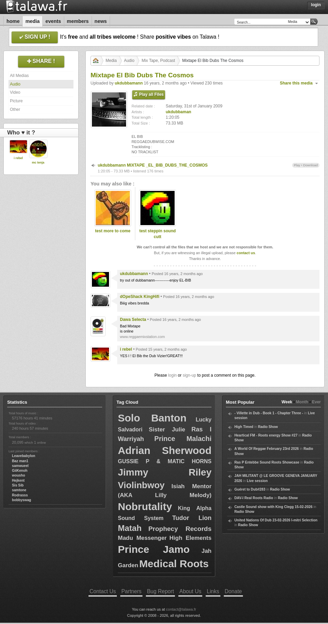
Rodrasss (20, 495)
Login (316, 4)
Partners (131, 591)
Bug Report (160, 591)
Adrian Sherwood (164, 450)
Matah (129, 528)
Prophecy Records (179, 528)
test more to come (112, 231)
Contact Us (103, 591)
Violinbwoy (141, 485)
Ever (316, 402)
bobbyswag (21, 500)
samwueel (20, 466)
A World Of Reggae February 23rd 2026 (266, 449)
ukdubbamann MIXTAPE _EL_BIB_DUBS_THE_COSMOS (153, 165)
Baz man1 (20, 461)
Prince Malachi (182, 438)
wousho (18, 475)
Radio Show (268, 427)
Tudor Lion (191, 518)
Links (213, 591)
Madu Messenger (142, 538)
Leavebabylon (23, 456)
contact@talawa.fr (181, 609)
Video (15, 92)
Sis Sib (18, 485)
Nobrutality (145, 506)
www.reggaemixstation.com (142, 337)
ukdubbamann (129, 83)
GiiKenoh (19, 470)
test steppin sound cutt (157, 234)
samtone (19, 490)
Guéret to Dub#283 (249, 489)
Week (287, 402)
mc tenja (38, 162)
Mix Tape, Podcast (158, 60)
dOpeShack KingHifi (139, 296)
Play (297, 165)
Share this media (296, 83)
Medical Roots (173, 563)
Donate (233, 591)
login (172, 375)
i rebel (18, 158)
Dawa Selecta (133, 319)
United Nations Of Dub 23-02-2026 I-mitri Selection (275, 520)
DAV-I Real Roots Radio (253, 498)
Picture (16, 101)
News (101, 21)
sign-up (189, 375)
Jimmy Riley (164, 472)
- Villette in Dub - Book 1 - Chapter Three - (268, 413)
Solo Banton (152, 418)
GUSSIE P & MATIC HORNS (164, 461)
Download (310, 165)
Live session (257, 481)
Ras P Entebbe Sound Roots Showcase (266, 462)
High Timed (243, 427)
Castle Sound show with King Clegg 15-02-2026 (273, 507)
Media (32, 21)
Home (12, 21)
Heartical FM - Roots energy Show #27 (266, 435)
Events (53, 21)
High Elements (190, 538)
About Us (190, 591)
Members (78, 21)
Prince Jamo (154, 549)
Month (302, 402)
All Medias (19, 75)
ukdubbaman (178, 111)
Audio (15, 84)
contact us (245, 253)
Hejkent (18, 480)
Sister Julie (167, 429)
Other (15, 109)
